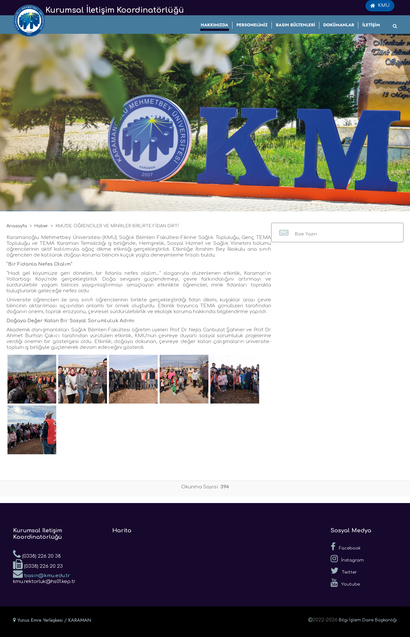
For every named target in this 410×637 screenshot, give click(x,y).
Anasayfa (17, 226)
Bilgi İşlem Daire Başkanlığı (368, 620)
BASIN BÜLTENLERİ (295, 25)
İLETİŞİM (371, 25)
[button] (337, 232)
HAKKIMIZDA (215, 25)
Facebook (346, 546)
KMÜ (380, 5)
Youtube (345, 582)
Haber (41, 226)
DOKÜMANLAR (338, 25)
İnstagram (347, 558)
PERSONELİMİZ (252, 25)
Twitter (344, 570)
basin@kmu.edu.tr (41, 573)
